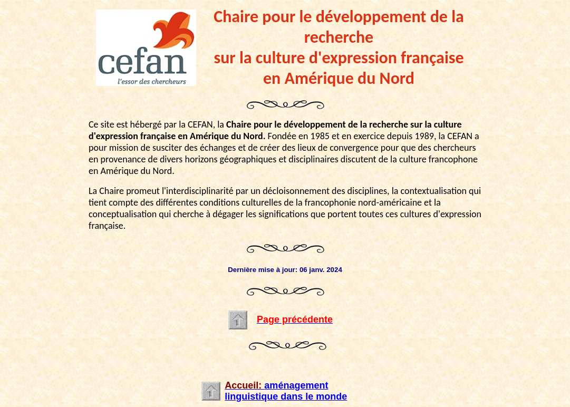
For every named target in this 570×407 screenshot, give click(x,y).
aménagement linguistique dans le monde (286, 391)
